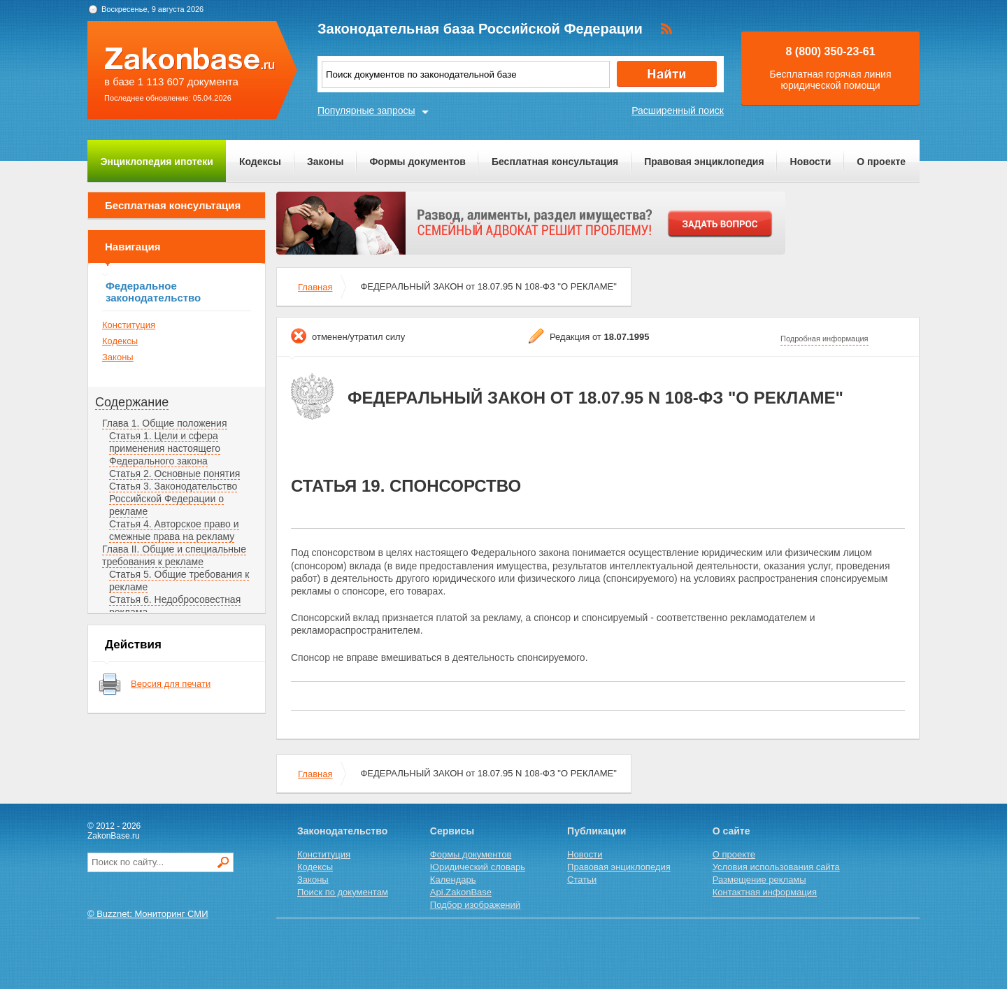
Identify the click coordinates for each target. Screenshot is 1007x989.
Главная (315, 287)
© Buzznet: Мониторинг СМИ (147, 914)
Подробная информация (824, 338)
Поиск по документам (342, 892)
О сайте (731, 831)
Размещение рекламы (759, 879)
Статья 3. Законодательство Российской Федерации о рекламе (173, 499)
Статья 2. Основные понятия (174, 473)
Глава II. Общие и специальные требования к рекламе (174, 555)
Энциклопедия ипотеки (157, 161)
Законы (325, 161)
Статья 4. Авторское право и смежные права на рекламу (174, 530)
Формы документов (417, 161)
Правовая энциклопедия (704, 161)
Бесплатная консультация (555, 161)
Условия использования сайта (776, 867)
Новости (810, 161)
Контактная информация (765, 892)
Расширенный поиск (677, 110)
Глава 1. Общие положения (164, 423)
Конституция (128, 325)
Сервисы (452, 831)
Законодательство (342, 831)
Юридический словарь (477, 867)
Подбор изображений (475, 904)
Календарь (453, 879)
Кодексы (260, 161)
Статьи (582, 879)
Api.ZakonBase (461, 892)
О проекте (881, 161)
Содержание (132, 402)
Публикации (596, 831)
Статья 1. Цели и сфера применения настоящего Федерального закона (164, 448)
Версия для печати (170, 683)
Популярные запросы (366, 110)
